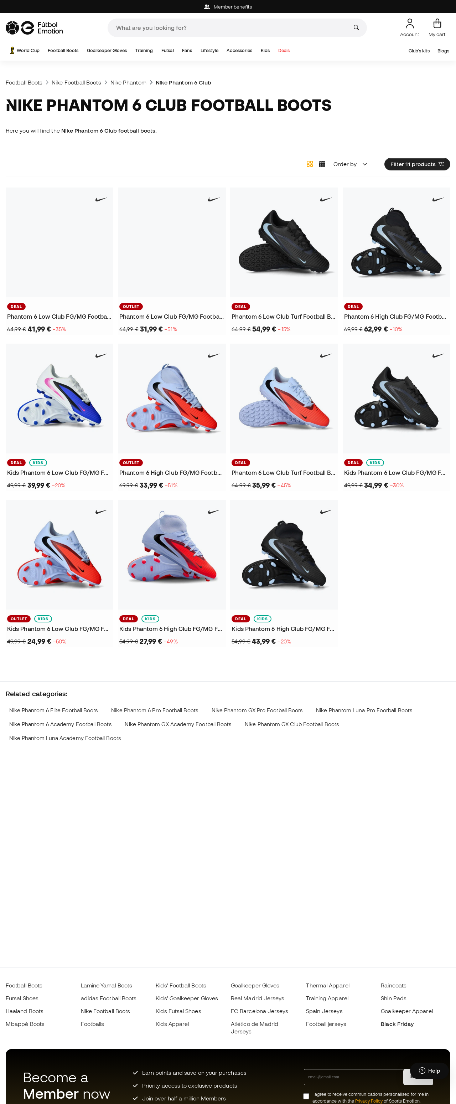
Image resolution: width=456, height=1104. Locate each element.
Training (144, 50)
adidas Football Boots (109, 998)
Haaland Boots (24, 1011)
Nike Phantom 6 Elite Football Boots (53, 710)
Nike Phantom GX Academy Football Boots (178, 724)
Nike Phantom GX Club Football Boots (292, 724)
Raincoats (393, 985)
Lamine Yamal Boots (106, 985)
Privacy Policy (369, 1101)
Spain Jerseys (324, 1011)
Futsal (167, 50)
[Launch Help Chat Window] (429, 1071)
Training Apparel (327, 998)
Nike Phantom (128, 82)
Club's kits (419, 50)
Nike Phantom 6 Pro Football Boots (154, 710)
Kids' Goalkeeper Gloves (187, 998)
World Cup (24, 50)
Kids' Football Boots (181, 985)
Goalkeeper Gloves (107, 50)
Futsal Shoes (22, 998)
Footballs (92, 1024)
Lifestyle (209, 50)
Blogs (443, 50)
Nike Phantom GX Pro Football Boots (257, 710)
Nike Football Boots (76, 82)
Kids (265, 50)
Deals (284, 50)
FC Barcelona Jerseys (260, 1011)
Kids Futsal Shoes (178, 1011)
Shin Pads (393, 998)
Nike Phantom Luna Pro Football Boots (364, 710)
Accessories (239, 50)
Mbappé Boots (25, 1024)
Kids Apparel (172, 1024)
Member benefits (228, 7)
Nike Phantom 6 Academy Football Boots (60, 724)
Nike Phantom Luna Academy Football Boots (65, 738)
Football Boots (63, 50)
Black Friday (397, 1024)
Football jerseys (326, 1024)
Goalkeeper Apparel (406, 1011)
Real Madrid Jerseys (257, 998)
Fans (187, 50)
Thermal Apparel (327, 985)
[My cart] (437, 28)
